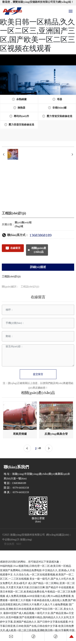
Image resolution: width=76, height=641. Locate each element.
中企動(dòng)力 (10, 539)
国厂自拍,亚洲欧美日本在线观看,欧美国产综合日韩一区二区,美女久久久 (37, 609)
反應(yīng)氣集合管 (56, 433)
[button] (27, 448)
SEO (18, 544)
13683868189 (40, 235)
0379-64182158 (21, 487)
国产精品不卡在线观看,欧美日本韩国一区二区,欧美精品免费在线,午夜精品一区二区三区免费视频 (38, 591)
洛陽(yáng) (26, 539)
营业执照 (9, 544)
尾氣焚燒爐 (20, 433)
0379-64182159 (21, 492)
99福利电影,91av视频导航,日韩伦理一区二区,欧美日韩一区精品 (35, 566)
